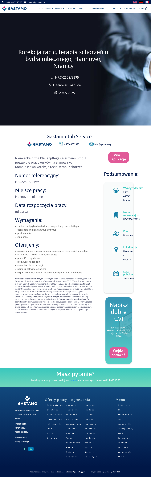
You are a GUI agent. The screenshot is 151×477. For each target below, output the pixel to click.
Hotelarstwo (54, 419)
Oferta (58, 8)
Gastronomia (55, 415)
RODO (121, 457)
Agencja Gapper (79, 472)
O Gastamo (124, 405)
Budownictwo (55, 405)
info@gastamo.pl (103, 144)
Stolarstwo (91, 424)
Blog (120, 433)
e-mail (74, 380)
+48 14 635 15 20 (21, 438)
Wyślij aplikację (118, 157)
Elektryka (53, 410)
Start (41, 8)
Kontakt (140, 8)
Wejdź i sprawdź (118, 353)
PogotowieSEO (114, 472)
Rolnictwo (91, 429)
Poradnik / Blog (127, 8)
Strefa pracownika (95, 8)
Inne (49, 429)
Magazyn (71, 405)
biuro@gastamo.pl (22, 442)
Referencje (124, 438)
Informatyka (54, 424)
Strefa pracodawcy (75, 8)
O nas (48, 8)
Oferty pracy (112, 8)
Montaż (70, 447)
